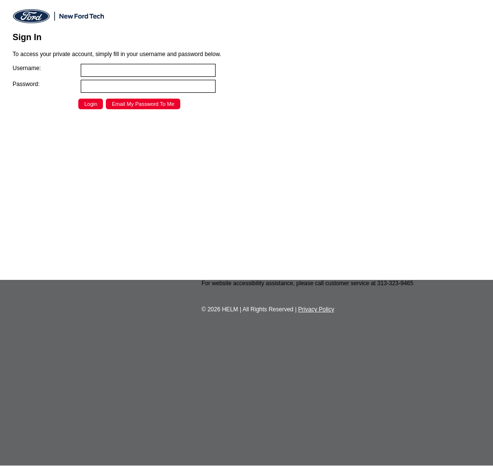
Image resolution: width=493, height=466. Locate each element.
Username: (27, 68)
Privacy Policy (316, 309)
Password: (26, 84)
